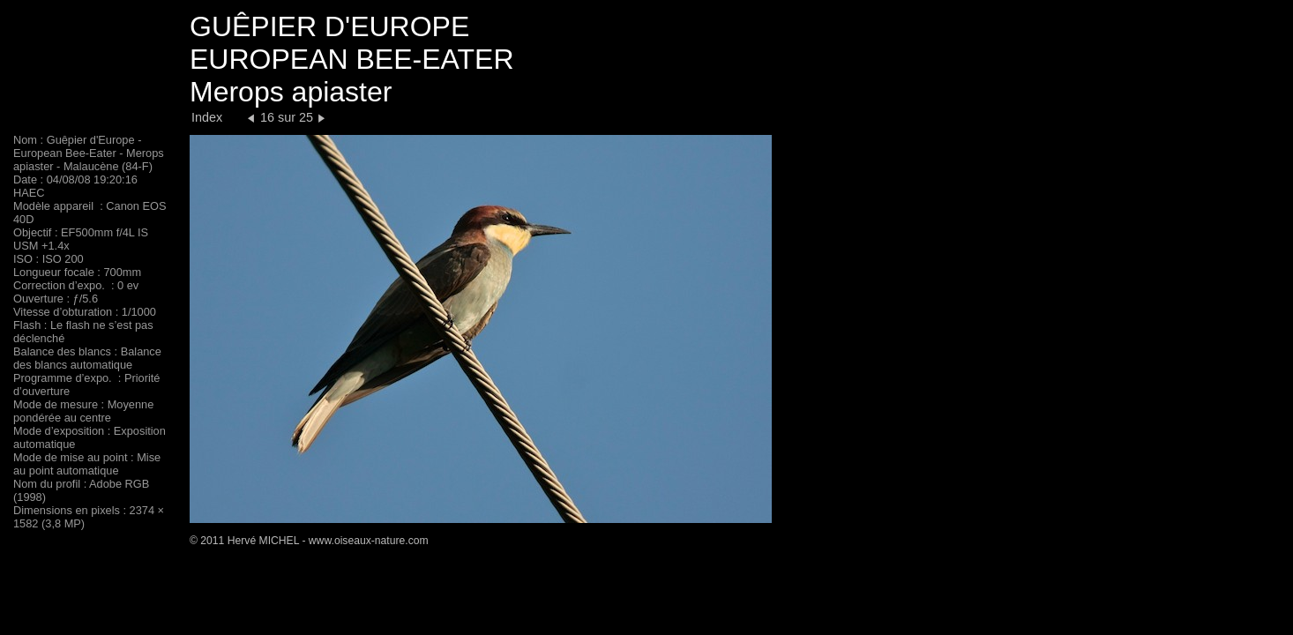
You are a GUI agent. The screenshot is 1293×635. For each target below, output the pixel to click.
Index (206, 117)
